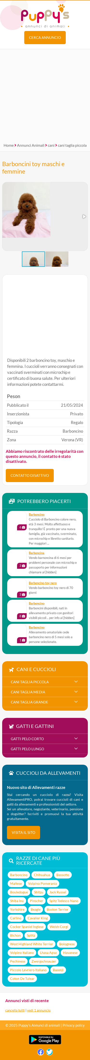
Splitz (31, 935)
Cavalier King (38, 918)
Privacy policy (74, 1025)
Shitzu (38, 892)
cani (51, 145)
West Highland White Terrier (31, 944)
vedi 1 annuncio (39, 1010)
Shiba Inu (17, 901)
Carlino (15, 918)
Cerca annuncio (45, 37)
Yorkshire (17, 909)
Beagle (36, 909)
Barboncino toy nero (43, 583)
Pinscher (36, 901)
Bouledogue (19, 892)
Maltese (16, 883)
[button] (84, 216)
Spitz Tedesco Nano (63, 901)
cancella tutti (15, 1010)
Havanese (70, 953)
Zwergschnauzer (43, 961)
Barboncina (36, 553)
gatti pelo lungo (27, 749)
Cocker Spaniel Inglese (26, 927)
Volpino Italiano (22, 953)
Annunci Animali (30, 145)
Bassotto (62, 875)
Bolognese (67, 944)
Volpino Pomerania (42, 883)
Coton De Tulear (22, 978)
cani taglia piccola (72, 145)
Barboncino (36, 514)
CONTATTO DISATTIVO (30, 475)
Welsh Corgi (59, 927)
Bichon (15, 935)
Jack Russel (57, 892)
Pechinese (17, 961)
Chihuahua (42, 875)
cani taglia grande (29, 702)
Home (9, 145)
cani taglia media (28, 692)
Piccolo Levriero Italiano (28, 970)
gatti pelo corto (27, 739)
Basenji (58, 970)
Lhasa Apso (48, 953)
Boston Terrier (57, 909)
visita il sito (23, 832)
